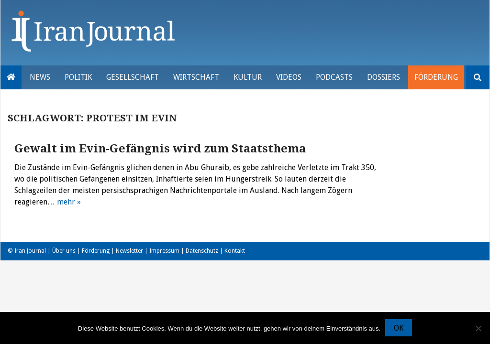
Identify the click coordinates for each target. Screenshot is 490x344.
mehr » (69, 201)
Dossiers (383, 77)
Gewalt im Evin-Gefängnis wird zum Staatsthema (160, 148)
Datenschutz (202, 250)
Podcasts (334, 77)
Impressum (164, 250)
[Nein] (478, 328)
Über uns (64, 250)
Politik (78, 77)
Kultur (248, 77)
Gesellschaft (132, 77)
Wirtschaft (196, 77)
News (40, 77)
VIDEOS (288, 77)
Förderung (436, 77)
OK (398, 328)
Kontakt (234, 250)
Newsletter (129, 250)
